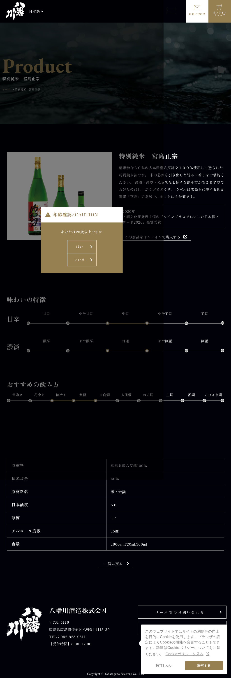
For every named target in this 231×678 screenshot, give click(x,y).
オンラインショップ (220, 13)
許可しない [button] (164, 665)
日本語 (34, 11)
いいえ (130, 340)
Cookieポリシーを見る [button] (184, 654)
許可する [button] (203, 665)
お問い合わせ (197, 14)
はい (95, 340)
